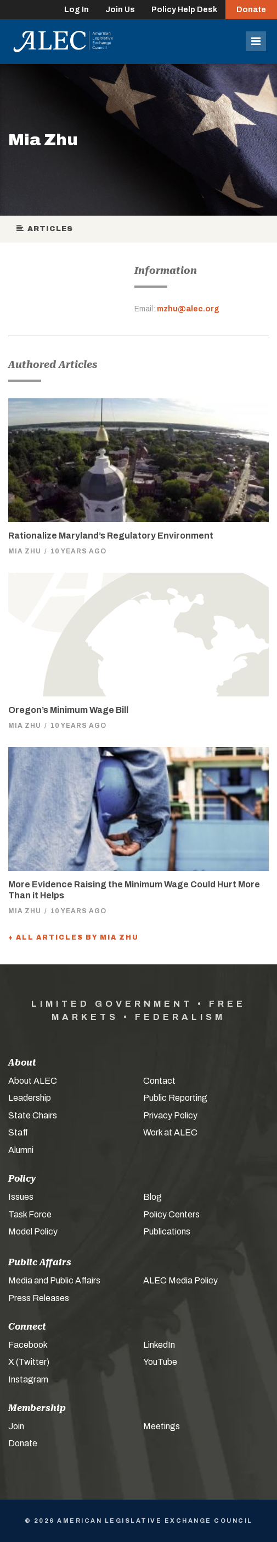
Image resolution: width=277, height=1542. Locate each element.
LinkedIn (159, 1344)
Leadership (29, 1097)
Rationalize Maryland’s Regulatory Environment (110, 535)
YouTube (160, 1362)
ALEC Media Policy (180, 1280)
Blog (152, 1196)
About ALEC (32, 1080)
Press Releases (38, 1298)
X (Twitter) (28, 1362)
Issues (20, 1196)
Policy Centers (171, 1214)
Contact (159, 1080)
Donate (251, 10)
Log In (76, 10)
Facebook (28, 1344)
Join (16, 1426)
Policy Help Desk (184, 10)
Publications (166, 1231)
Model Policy (33, 1231)
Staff (18, 1132)
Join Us (120, 10)
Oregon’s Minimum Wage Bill (68, 710)
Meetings (161, 1426)
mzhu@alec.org (188, 309)
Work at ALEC (170, 1132)
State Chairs (32, 1115)
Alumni (20, 1150)
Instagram (28, 1379)
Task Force (30, 1214)
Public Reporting (175, 1097)
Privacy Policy (170, 1115)
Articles (44, 229)
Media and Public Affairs (54, 1280)
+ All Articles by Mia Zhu (73, 937)
